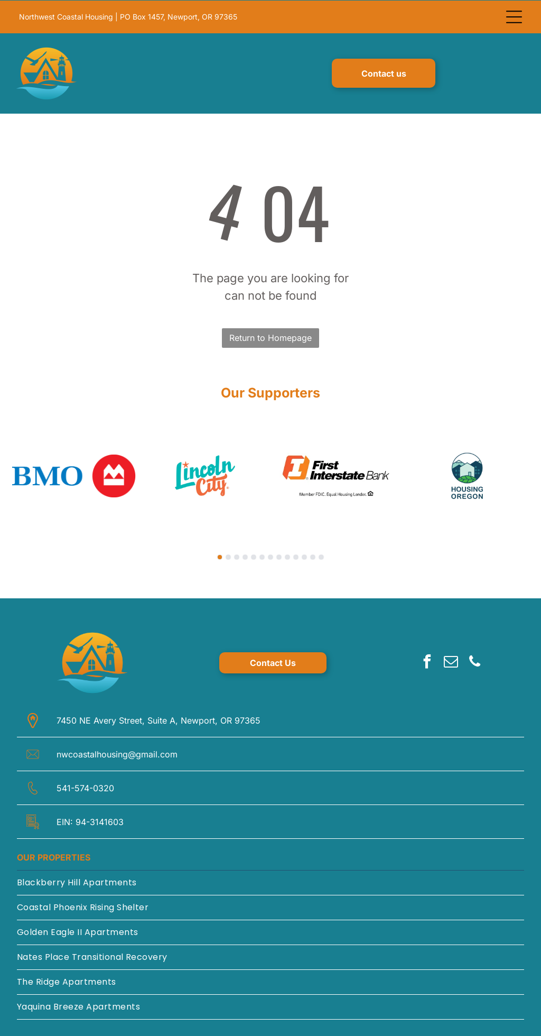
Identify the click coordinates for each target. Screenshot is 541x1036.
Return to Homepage (270, 337)
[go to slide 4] (245, 556)
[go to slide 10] (296, 556)
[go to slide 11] (304, 556)
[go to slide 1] (220, 556)
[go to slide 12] (313, 556)
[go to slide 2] (228, 556)
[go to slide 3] (237, 556)
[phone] (475, 662)
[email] (451, 662)
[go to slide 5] (253, 556)
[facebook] (427, 662)
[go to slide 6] (262, 556)
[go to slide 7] (270, 556)
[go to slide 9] (287, 556)
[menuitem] (270, 882)
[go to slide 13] (321, 556)
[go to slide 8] (279, 556)
